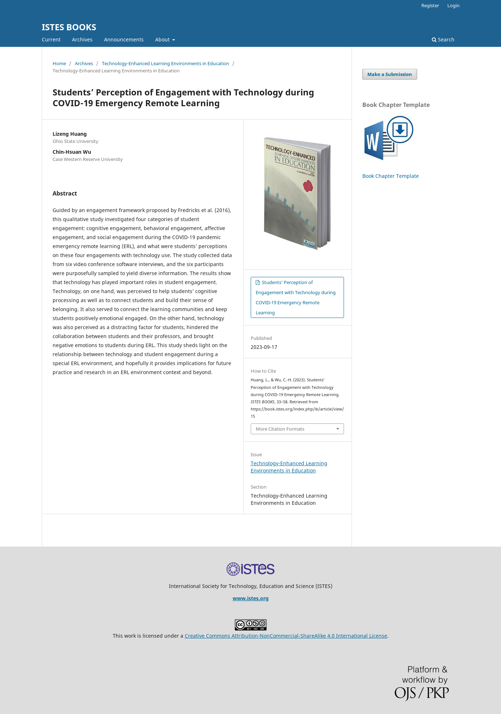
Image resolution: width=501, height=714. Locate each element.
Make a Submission (389, 74)
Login (453, 5)
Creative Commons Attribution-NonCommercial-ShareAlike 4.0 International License (286, 635)
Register (430, 5)
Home (59, 63)
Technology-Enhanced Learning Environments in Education (165, 63)
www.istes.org (251, 598)
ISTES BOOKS (69, 27)
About (163, 39)
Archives (82, 39)
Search (443, 39)
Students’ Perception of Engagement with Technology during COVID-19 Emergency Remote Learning (296, 297)
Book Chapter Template (390, 175)
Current (51, 39)
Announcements (124, 39)
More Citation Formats (280, 429)
